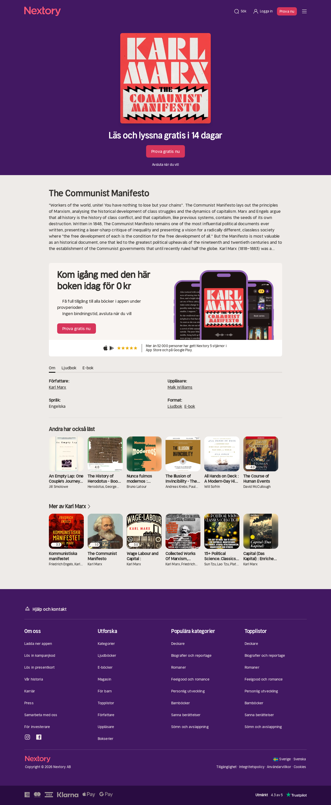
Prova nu (287, 11)
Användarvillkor (279, 767)
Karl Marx (57, 387)
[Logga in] (263, 11)
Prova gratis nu (165, 151)
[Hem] (127, 11)
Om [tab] (52, 367)
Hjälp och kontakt (45, 609)
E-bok (189, 406)
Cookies (300, 767)
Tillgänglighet (226, 767)
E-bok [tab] (87, 367)
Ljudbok (175, 406)
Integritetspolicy (252, 767)
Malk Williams (180, 387)
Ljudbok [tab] (69, 367)
